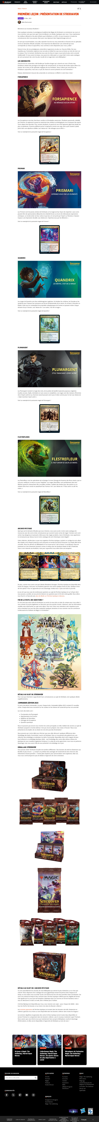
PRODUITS (17, 2)
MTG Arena (26, 2)
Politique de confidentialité (31, 1120)
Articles (64, 2)
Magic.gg (82, 1081)
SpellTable (82, 1090)
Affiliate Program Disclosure (67, 1087)
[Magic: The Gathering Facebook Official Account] (7, 1095)
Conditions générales (9, 1120)
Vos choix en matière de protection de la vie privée (74, 1119)
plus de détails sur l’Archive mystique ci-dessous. (50, 596)
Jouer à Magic (34, 2)
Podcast (47, 1083)
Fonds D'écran (49, 1085)
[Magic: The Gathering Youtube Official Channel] (27, 1095)
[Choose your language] (87, 1120)
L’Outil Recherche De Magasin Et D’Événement (86, 1083)
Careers (64, 1081)
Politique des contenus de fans (52, 1120)
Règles (47, 1081)
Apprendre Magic (46, 2)
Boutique (56, 2)
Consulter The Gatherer (86, 1086)
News (19, 8)
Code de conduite (20, 1119)
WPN (63, 1085)
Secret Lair (82, 1088)
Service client (42, 1119)
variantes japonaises (26, 1009)
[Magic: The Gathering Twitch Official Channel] (20, 1095)
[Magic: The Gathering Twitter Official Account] (13, 1095)
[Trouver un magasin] (35, 1078)
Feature (24, 8)
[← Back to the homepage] (6, 2)
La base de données (82, 2)
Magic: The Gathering (85, 1077)
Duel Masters (49, 1102)
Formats (47, 1079)
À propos (65, 1077)
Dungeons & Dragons (51, 1100)
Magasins (74, 2)
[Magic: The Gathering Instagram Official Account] (33, 1095)
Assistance (65, 1083)
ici (59, 588)
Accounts (93, 2)
